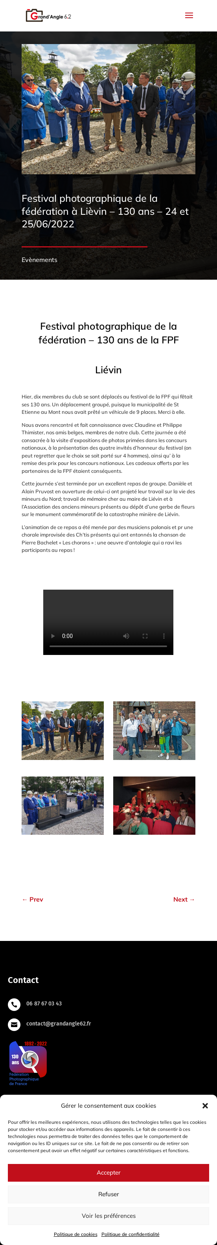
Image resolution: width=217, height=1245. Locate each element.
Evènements (39, 260)
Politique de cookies (75, 1234)
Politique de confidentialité (130, 1234)
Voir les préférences (109, 1215)
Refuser (108, 1194)
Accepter (109, 1172)
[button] (205, 1106)
